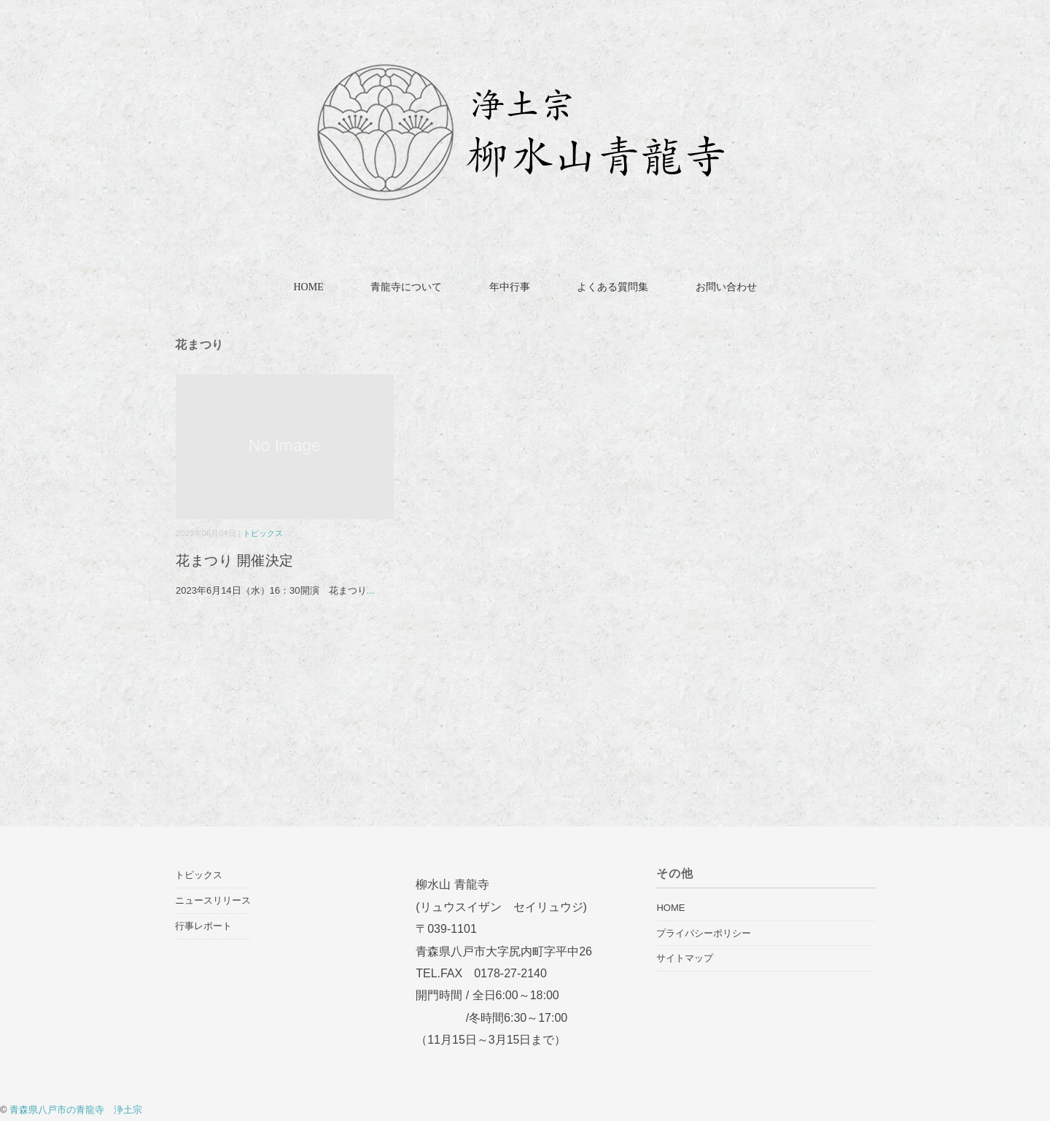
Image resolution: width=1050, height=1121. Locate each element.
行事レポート (203, 925)
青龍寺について (406, 287)
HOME (308, 287)
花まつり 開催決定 (242, 560)
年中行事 (509, 287)
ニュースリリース (213, 900)
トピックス (263, 533)
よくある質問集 (612, 287)
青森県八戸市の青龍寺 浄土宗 (75, 1109)
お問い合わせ (726, 287)
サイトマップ (684, 958)
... (371, 590)
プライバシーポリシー (703, 933)
